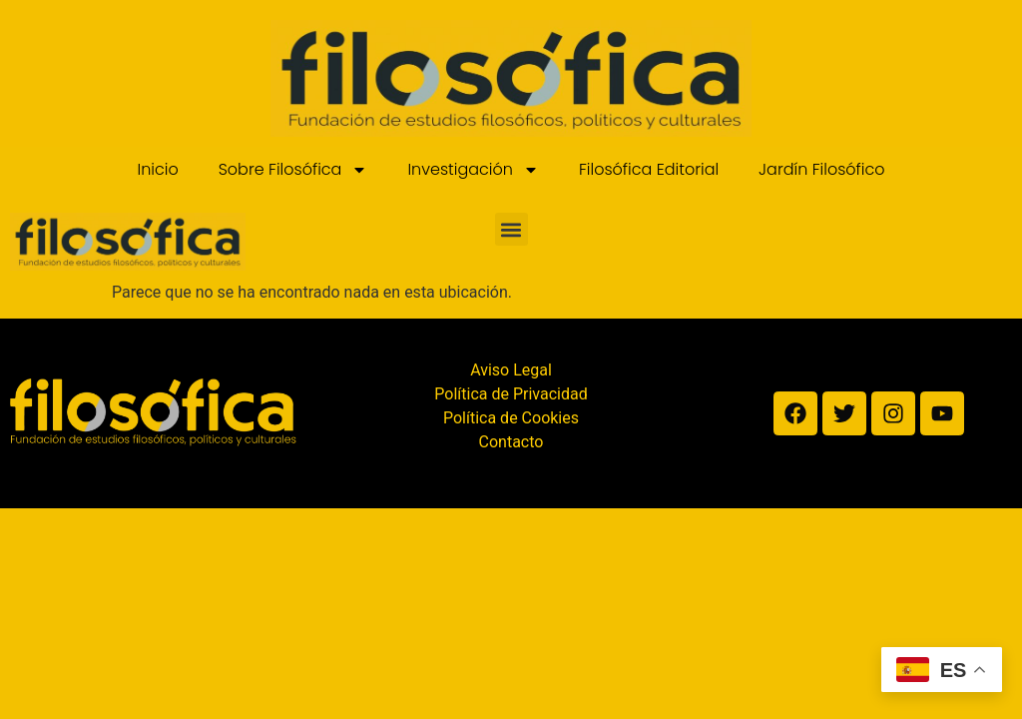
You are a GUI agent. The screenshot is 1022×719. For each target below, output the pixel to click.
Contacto (511, 441)
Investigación (473, 170)
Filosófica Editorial (649, 169)
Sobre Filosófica (293, 170)
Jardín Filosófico (821, 169)
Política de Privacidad (510, 393)
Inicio (157, 169)
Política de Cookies (511, 417)
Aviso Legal (511, 369)
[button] (511, 229)
